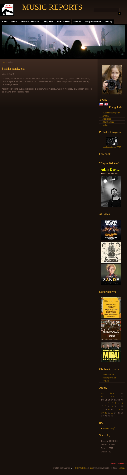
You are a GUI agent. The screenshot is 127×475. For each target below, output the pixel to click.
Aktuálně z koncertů (30, 21)
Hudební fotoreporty (111, 113)
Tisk (91, 468)
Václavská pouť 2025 (112, 147)
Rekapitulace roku (93, 21)
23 (112, 413)
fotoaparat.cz (108, 375)
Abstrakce (107, 119)
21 (106, 413)
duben (112, 393)
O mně (14, 21)
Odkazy (108, 21)
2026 (112, 396)
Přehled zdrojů (109, 428)
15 (109, 409)
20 (102, 413)
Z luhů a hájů (108, 122)
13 (102, 409)
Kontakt (77, 21)
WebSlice (83, 468)
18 (119, 409)
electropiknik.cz (109, 378)
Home (4, 21)
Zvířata (106, 116)
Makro (105, 125)
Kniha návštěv (63, 21)
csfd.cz (106, 381)
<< (102, 393)
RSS (76, 468)
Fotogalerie (48, 21)
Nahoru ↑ (123, 468)
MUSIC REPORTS (52, 7)
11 (119, 406)
